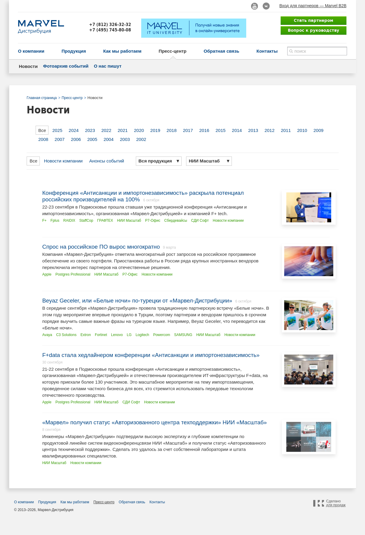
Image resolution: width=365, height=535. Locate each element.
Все (42, 130)
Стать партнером (313, 20)
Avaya (47, 335)
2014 (237, 130)
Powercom (161, 335)
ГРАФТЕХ (105, 220)
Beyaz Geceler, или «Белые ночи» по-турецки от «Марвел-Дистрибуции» (137, 300)
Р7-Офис (152, 220)
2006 (76, 139)
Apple (46, 274)
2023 (90, 130)
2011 (286, 130)
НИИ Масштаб (129, 220)
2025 (57, 130)
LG (129, 335)
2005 (92, 139)
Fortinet (101, 335)
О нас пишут (107, 66)
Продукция (74, 51)
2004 (108, 139)
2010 (302, 130)
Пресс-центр (172, 51)
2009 (318, 130)
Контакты (267, 51)
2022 (106, 130)
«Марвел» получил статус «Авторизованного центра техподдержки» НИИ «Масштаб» (154, 422)
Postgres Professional (72, 274)
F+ (44, 220)
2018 (172, 130)
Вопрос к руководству (313, 30)
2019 (155, 130)
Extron (85, 335)
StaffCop (86, 220)
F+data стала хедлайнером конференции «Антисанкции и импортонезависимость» (150, 355)
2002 (141, 139)
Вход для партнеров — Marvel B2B (312, 5)
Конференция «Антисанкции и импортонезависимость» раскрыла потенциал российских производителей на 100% (143, 196)
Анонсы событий (106, 160)
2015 (221, 130)
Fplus (55, 220)
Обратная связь (221, 51)
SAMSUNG (183, 335)
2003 (125, 139)
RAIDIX (69, 220)
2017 (188, 130)
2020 (139, 130)
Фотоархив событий (66, 66)
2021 (122, 130)
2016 (204, 130)
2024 (74, 130)
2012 (269, 130)
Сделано (336, 503)
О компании (31, 51)
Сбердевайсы (175, 220)
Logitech (142, 335)
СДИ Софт (200, 220)
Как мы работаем (122, 51)
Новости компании (63, 160)
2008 (43, 139)
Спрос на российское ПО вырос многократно (101, 247)
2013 (253, 130)
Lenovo (117, 335)
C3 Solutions (66, 335)
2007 (60, 139)
